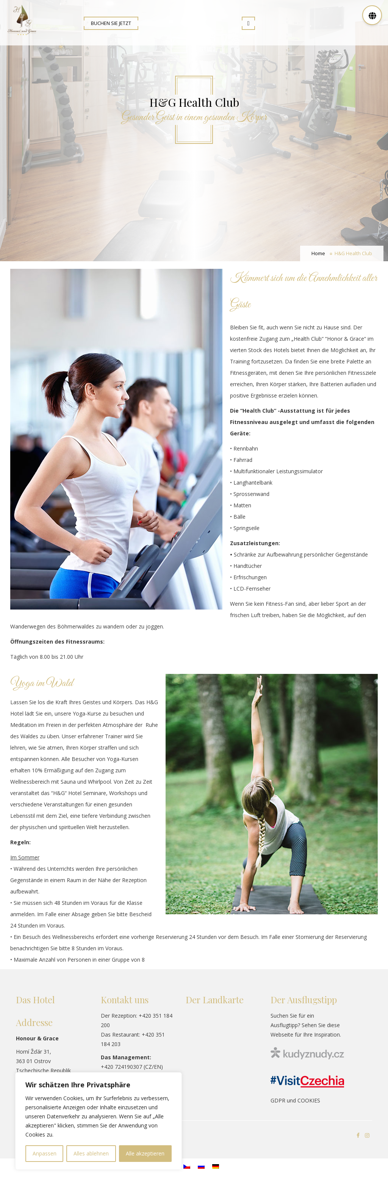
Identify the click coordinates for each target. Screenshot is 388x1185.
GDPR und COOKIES (295, 1100)
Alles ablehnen (91, 1153)
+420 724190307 (121, 1066)
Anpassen (44, 1153)
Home (318, 253)
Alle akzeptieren (145, 1153)
